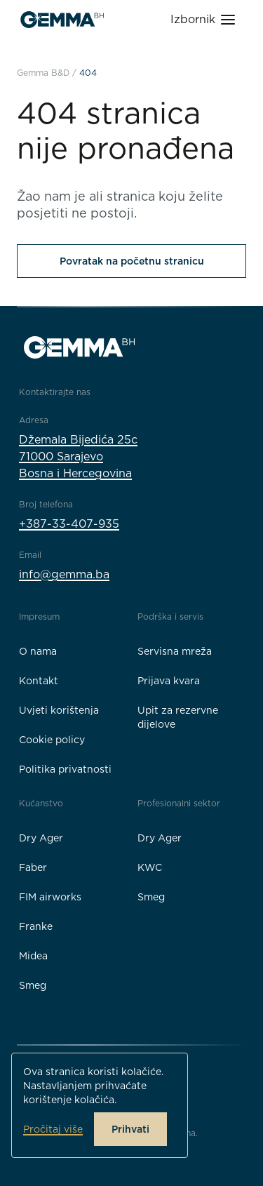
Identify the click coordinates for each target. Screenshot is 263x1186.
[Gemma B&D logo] (62, 19)
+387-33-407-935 (69, 524)
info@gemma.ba (64, 574)
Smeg (32, 985)
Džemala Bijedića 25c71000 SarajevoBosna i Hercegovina (78, 456)
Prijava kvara (168, 680)
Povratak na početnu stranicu (132, 261)
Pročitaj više (53, 1129)
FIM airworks (50, 896)
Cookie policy (52, 739)
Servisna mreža (174, 651)
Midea (33, 955)
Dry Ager (41, 838)
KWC (149, 867)
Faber (33, 867)
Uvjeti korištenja (59, 710)
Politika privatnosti (65, 769)
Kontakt (38, 680)
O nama (38, 651)
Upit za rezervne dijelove (177, 717)
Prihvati (130, 1129)
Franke (36, 926)
